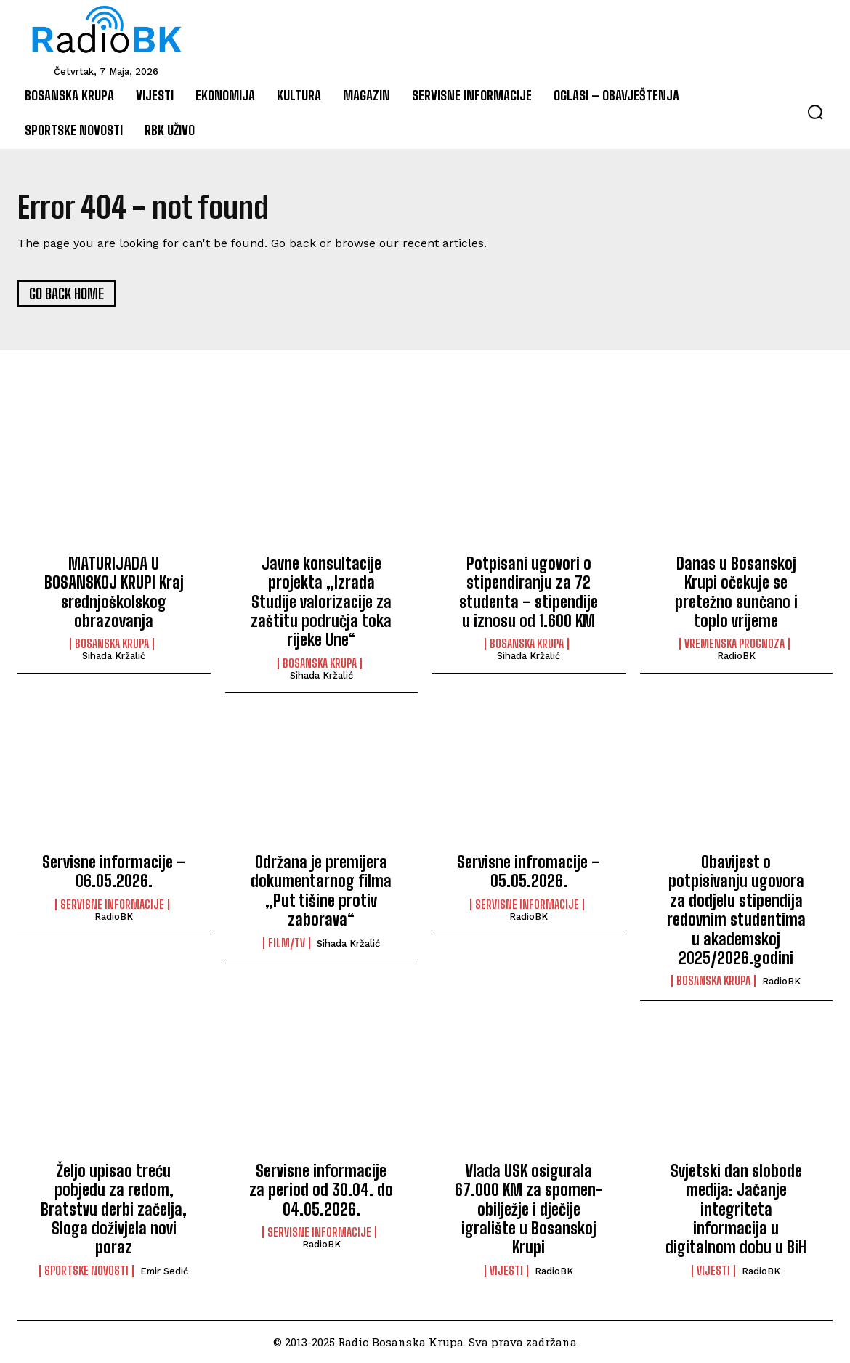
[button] (815, 111)
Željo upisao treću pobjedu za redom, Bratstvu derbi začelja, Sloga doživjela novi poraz (114, 1209)
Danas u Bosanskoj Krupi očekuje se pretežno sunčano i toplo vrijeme (736, 592)
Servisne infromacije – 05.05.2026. (528, 872)
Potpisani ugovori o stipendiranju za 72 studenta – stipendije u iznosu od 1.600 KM (528, 592)
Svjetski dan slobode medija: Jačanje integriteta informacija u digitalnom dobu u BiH (735, 1209)
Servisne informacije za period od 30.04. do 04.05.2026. (321, 1190)
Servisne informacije (112, 904)
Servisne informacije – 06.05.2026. (113, 872)
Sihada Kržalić (113, 656)
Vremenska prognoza (734, 644)
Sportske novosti (86, 1271)
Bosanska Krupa (112, 644)
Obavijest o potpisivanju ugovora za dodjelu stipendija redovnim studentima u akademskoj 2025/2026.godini (736, 910)
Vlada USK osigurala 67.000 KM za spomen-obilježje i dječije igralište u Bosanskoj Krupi (529, 1209)
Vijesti (506, 1271)
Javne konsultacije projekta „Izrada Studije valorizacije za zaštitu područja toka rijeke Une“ (321, 602)
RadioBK (736, 656)
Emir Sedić (164, 1271)
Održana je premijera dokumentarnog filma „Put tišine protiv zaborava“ (321, 891)
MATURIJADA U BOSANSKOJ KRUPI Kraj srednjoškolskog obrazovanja (114, 592)
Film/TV (286, 943)
